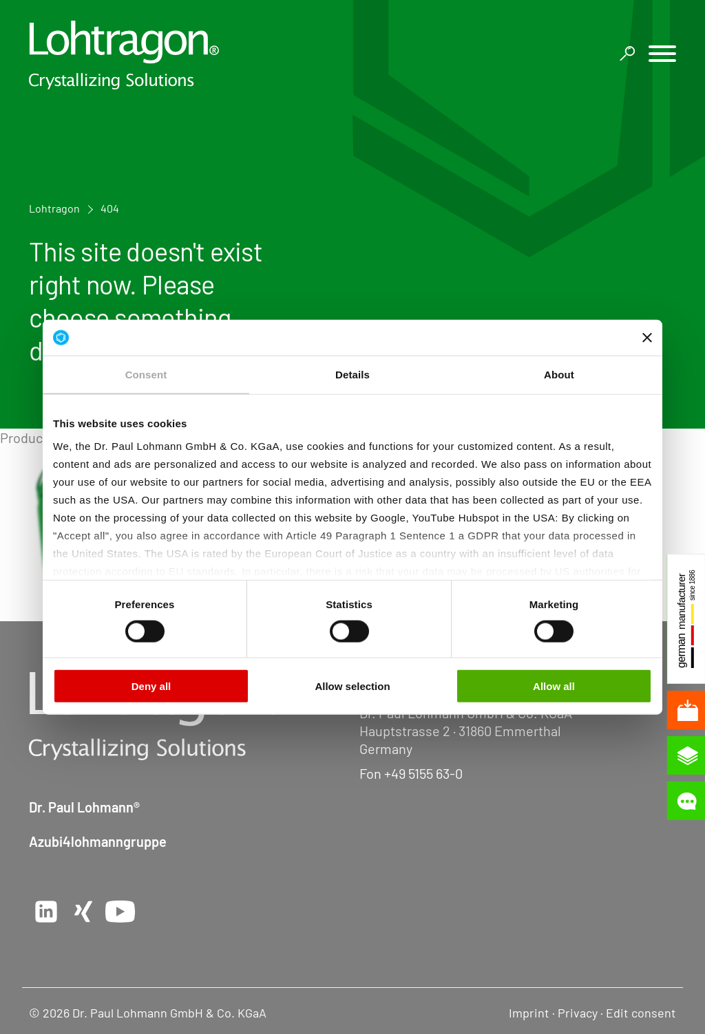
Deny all (151, 686)
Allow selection (352, 686)
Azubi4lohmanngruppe (98, 841)
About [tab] (559, 374)
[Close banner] (647, 337)
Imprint (529, 1012)
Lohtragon (54, 208)
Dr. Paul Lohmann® (84, 807)
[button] (662, 55)
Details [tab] (352, 374)
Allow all (554, 686)
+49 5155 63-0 (423, 773)
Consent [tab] (146, 374)
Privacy (578, 1012)
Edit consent (641, 1012)
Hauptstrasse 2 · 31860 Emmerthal (460, 730)
